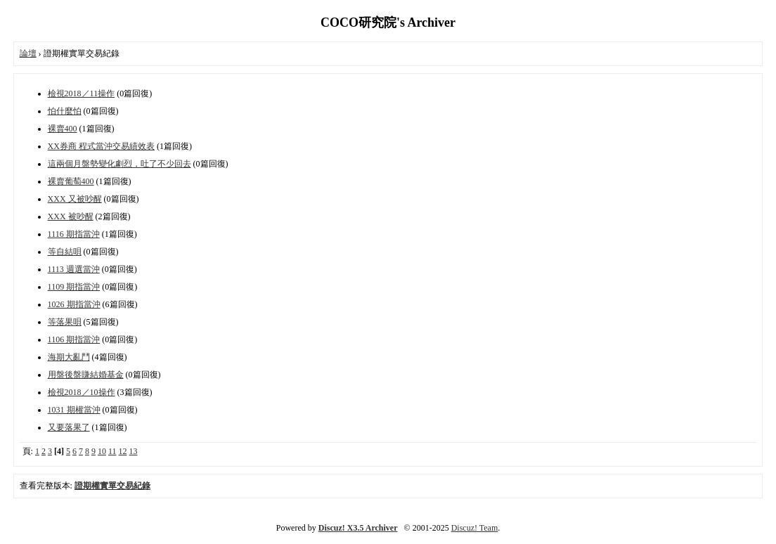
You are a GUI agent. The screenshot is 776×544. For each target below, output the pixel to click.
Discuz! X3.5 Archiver (358, 528)
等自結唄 (65, 252)
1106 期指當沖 (74, 339)
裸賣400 (62, 129)
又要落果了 (69, 427)
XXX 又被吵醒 (75, 199)
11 (112, 451)
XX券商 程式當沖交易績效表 (101, 146)
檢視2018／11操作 (81, 93)
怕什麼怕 (65, 111)
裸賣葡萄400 (71, 181)
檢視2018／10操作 (81, 392)
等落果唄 (65, 322)
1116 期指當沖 (74, 234)
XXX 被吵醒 (70, 216)
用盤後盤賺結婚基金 (86, 375)
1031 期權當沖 (74, 410)
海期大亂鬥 (69, 357)
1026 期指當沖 (74, 304)
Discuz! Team (474, 528)
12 (123, 451)
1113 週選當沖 (74, 269)
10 (102, 451)
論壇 (28, 53)
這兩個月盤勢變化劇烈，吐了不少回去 (119, 164)
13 (133, 451)
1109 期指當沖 (74, 287)
